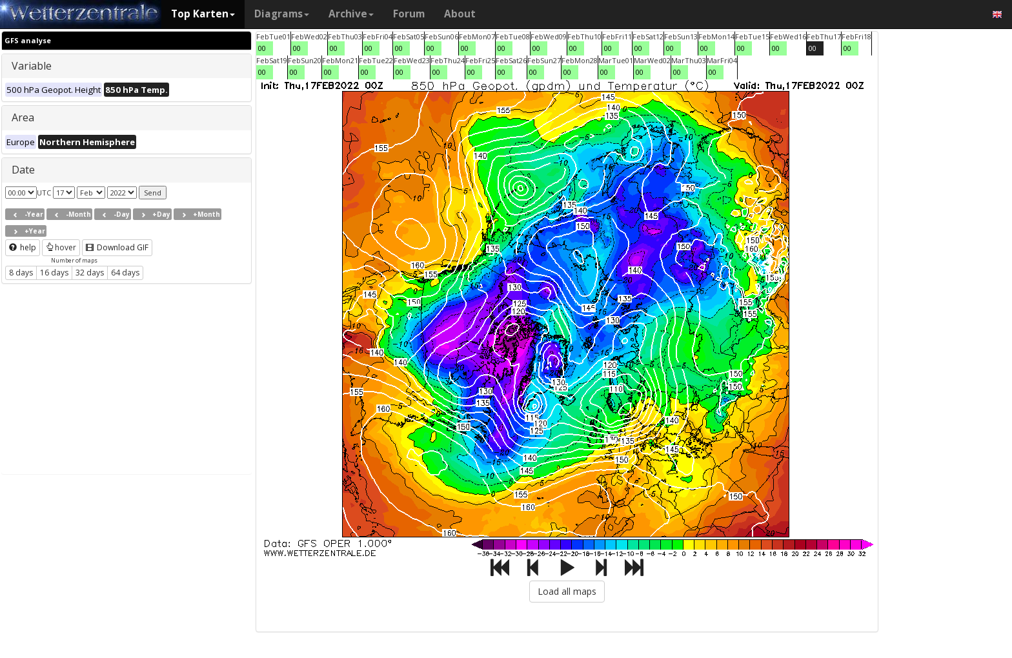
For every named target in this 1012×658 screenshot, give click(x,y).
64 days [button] (125, 272)
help (22, 247)
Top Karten (203, 14)
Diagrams (281, 14)
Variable (32, 66)
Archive (351, 14)
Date (23, 170)
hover (61, 247)
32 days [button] (90, 272)
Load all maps (567, 591)
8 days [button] (21, 272)
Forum (409, 14)
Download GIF (117, 247)
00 (262, 48)
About (460, 14)
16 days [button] (54, 272)
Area (23, 117)
